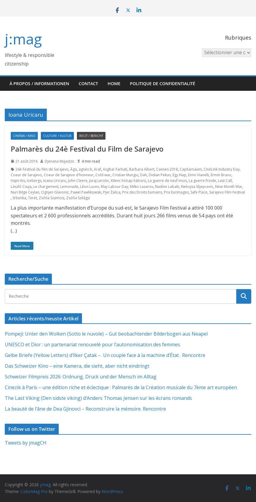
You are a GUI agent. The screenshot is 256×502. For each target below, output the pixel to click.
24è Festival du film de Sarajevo (42, 169)
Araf (97, 169)
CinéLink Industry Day (222, 169)
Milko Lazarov (141, 186)
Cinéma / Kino (24, 136)
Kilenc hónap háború (128, 180)
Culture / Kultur (57, 136)
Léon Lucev (89, 186)
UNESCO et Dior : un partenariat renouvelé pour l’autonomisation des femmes (92, 344)
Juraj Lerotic (99, 180)
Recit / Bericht (91, 136)
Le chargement (45, 186)
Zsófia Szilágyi (78, 197)
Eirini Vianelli (198, 174)
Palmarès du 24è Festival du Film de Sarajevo (87, 149)
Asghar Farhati (115, 169)
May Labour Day (114, 186)
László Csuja (21, 186)
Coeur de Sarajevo (26, 174)
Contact (88, 83)
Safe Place (198, 192)
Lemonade (69, 186)
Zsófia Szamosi (51, 197)
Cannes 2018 (167, 169)
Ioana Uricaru (54, 180)
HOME (114, 83)
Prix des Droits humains (142, 192)
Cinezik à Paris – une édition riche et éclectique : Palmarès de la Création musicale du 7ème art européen (121, 387)
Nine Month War (228, 186)
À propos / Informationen (39, 83)
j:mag (23, 39)
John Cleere (77, 180)
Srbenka (19, 197)
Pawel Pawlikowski (86, 192)
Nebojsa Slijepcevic (197, 186)
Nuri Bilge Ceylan (25, 192)
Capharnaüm (191, 169)
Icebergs (34, 180)
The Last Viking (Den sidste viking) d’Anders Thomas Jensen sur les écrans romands (98, 398)
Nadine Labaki (167, 186)
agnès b (85, 169)
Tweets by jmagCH (25, 442)
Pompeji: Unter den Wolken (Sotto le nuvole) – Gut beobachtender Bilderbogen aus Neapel (106, 333)
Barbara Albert (141, 169)
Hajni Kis (18, 180)
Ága (73, 169)
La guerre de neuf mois (167, 180)
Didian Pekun (160, 174)
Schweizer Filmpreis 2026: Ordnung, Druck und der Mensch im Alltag (80, 376)
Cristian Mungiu (125, 174)
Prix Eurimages (176, 192)
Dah (143, 174)
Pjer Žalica (111, 192)
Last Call (225, 180)
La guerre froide (202, 180)
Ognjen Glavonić (55, 192)
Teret (32, 197)
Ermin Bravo (221, 174)
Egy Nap (179, 174)
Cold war (103, 174)
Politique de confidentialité (162, 83)
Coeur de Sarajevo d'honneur (69, 174)
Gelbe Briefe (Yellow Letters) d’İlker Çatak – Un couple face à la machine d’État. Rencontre (105, 355)
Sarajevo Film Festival (227, 192)
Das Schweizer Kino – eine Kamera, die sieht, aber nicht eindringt (77, 366)
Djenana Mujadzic (60, 161)
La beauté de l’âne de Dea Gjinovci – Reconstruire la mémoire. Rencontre (85, 409)
